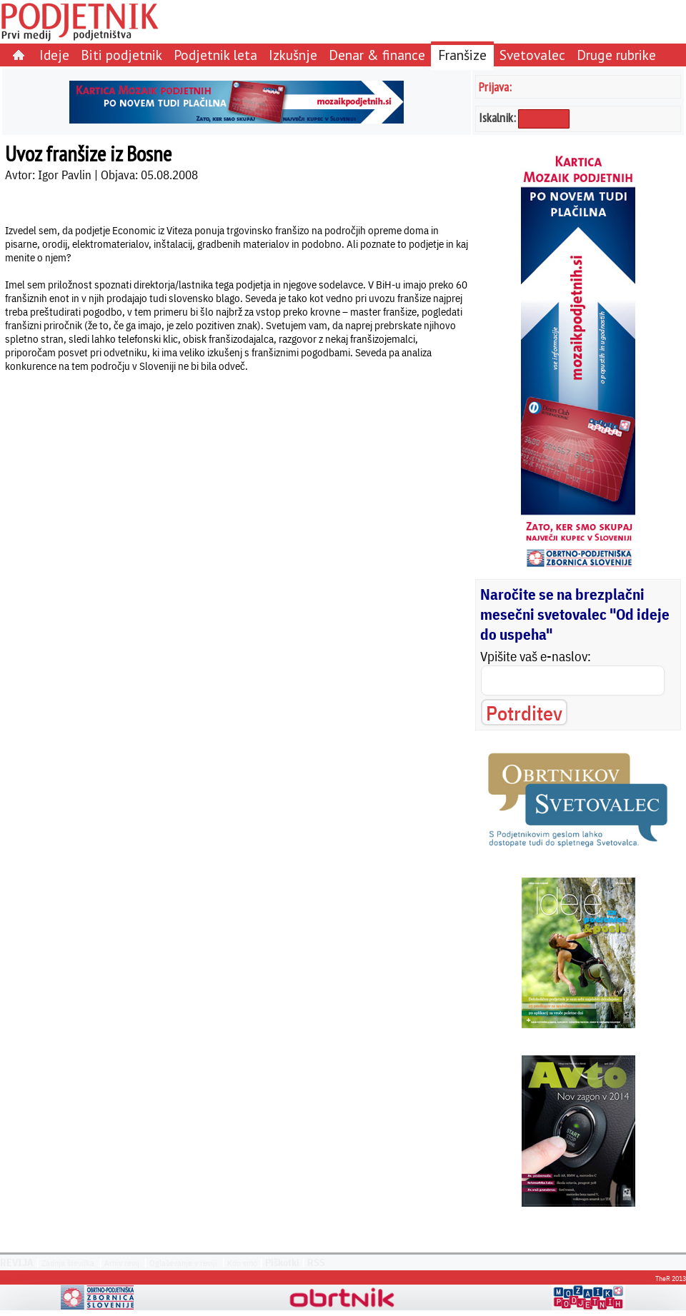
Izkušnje (293, 55)
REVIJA (17, 1262)
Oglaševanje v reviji (183, 1262)
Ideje (54, 55)
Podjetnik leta (215, 55)
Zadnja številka (67, 1262)
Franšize (462, 55)
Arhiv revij (121, 1262)
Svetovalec (532, 55)
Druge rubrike (616, 55)
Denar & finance (377, 55)
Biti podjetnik (121, 55)
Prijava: (495, 87)
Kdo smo (242, 1262)
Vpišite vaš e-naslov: (535, 656)
